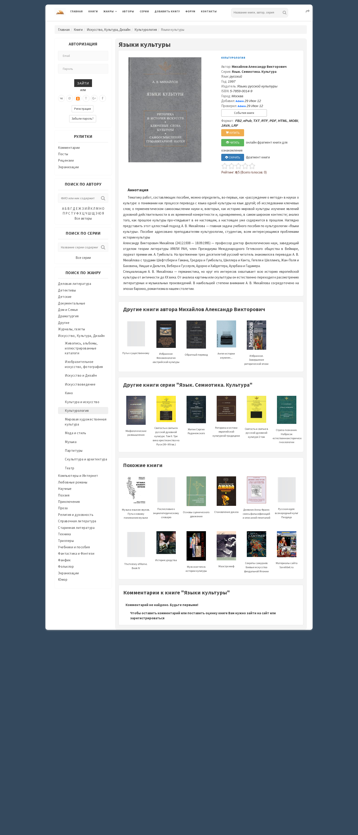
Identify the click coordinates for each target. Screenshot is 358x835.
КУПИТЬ (233, 133)
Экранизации (68, 167)
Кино (69, 393)
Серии (144, 11)
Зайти (83, 83)
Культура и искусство (82, 402)
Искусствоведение (80, 384)
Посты (63, 154)
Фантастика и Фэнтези (76, 553)
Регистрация (82, 109)
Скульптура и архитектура (86, 459)
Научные (65, 488)
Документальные (71, 303)
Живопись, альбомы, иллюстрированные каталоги (81, 348)
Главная (76, 11)
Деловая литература (74, 283)
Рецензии (66, 160)
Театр (69, 468)
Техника (64, 534)
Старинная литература (76, 527)
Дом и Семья (68, 309)
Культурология (145, 29)
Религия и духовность (75, 514)
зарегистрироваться (147, 618)
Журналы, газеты (71, 329)
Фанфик (64, 560)
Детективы (67, 290)
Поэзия (63, 495)
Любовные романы (72, 482)
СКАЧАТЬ (232, 157)
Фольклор (66, 566)
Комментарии (69, 147)
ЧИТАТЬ (233, 142)
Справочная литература (77, 521)
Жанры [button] (108, 11)
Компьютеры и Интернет (78, 475)
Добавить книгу (167, 11)
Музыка (70, 442)
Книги (93, 11)
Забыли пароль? (83, 119)
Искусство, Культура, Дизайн (108, 29)
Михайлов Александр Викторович (259, 66)
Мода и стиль (75, 433)
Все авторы (83, 218)
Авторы (128, 11)
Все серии (83, 257)
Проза (63, 508)
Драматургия (68, 316)
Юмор (62, 579)
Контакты (209, 11)
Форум (190, 11)
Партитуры (74, 450)
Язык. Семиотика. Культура (254, 71)
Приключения (69, 501)
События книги (244, 113)
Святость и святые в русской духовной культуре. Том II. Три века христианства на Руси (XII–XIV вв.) (166, 426)
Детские (65, 296)
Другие (63, 322)
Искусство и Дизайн (81, 375)
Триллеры (66, 540)
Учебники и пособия (74, 547)
